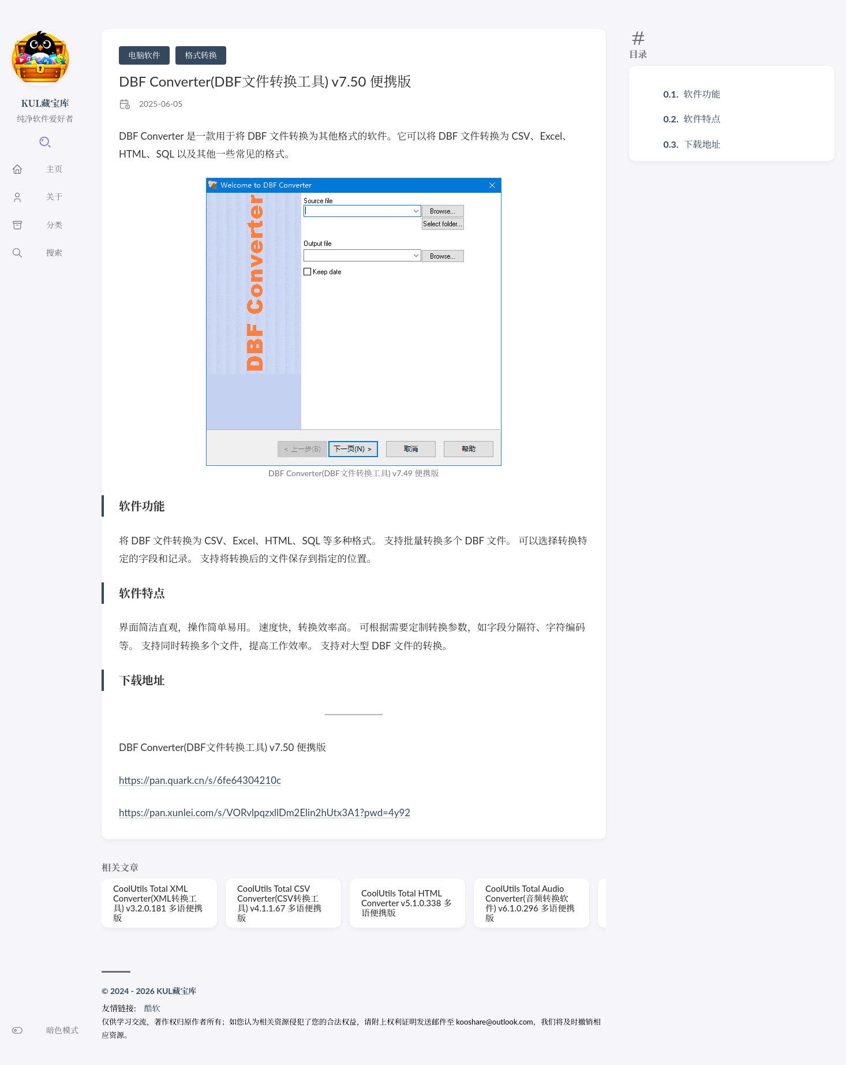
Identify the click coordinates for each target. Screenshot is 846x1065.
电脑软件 (144, 55)
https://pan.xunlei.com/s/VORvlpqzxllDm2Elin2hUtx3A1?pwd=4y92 (265, 812)
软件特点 (702, 118)
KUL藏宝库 (45, 103)
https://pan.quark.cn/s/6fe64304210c (200, 780)
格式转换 (201, 55)
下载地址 (702, 144)
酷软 (152, 1008)
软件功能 (702, 93)
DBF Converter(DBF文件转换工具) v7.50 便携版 (265, 81)
